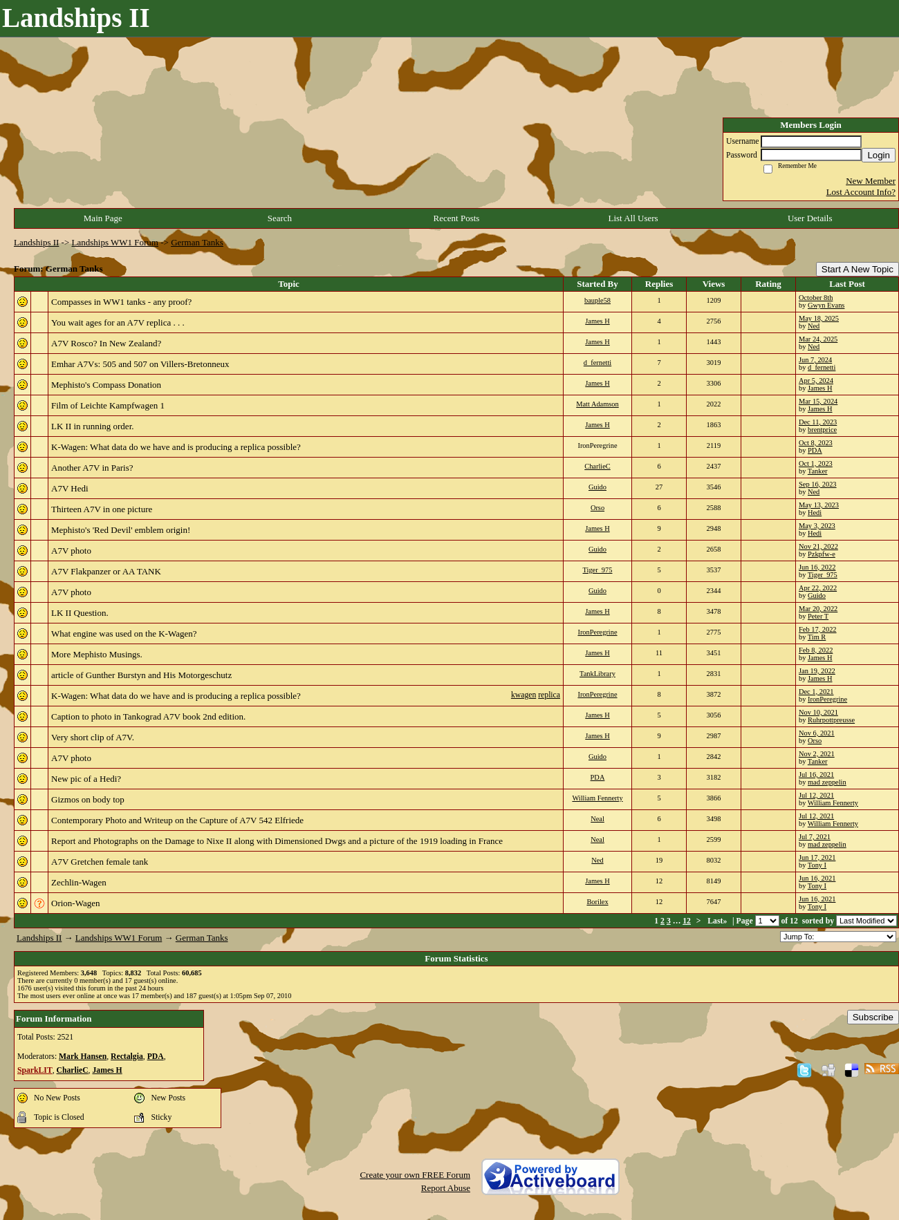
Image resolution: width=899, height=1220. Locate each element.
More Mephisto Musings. (96, 654)
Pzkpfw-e (821, 554)
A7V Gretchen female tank (99, 861)
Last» (718, 921)
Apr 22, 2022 (818, 588)
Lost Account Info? (861, 192)
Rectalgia (127, 1056)
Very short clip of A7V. (92, 737)
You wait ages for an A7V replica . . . (118, 322)
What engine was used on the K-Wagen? (124, 633)
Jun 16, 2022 (817, 567)
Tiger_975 (598, 570)
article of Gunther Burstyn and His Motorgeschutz (141, 675)
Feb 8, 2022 (816, 650)
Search (280, 218)
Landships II (36, 242)
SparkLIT (35, 1070)
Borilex (597, 901)
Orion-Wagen (75, 903)
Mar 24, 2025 (818, 339)
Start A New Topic (857, 269)
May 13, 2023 (819, 505)
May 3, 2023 (817, 525)
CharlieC (597, 466)
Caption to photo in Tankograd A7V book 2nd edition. (148, 716)
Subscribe (873, 1017)
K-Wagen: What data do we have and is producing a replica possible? (176, 447)
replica (549, 695)
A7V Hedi (70, 488)
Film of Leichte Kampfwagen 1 (108, 405)
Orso (597, 508)
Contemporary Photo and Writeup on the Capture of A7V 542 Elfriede (177, 820)
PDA (815, 450)
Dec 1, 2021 (816, 691)
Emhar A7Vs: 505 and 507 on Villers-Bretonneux (140, 364)
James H (597, 321)
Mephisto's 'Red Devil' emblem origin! (120, 530)
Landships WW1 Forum (115, 242)
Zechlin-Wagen (78, 882)
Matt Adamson (597, 404)
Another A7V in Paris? (92, 467)
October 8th (816, 297)
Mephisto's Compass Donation (106, 384)
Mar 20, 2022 (818, 608)
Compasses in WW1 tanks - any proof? (121, 302)
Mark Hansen (82, 1056)
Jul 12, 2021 (816, 795)
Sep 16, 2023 (818, 484)
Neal (597, 819)
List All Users (633, 218)
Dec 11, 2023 (818, 422)
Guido (597, 487)
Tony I (817, 865)
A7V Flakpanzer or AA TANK (106, 571)
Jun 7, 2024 (815, 360)
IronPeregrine (597, 632)
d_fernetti (597, 362)
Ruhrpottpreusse (831, 720)
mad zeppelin (827, 782)
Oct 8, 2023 (816, 443)
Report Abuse (445, 1188)
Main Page (103, 218)
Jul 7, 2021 (815, 837)
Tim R (817, 637)
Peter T (818, 616)
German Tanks (197, 242)
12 (687, 921)
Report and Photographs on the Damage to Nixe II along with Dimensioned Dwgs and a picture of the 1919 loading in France (277, 841)
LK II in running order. (92, 426)
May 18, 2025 (819, 318)
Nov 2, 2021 (817, 754)
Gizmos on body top (87, 799)
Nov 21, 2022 (818, 546)
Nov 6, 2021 (817, 733)
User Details (810, 218)
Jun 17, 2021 (817, 857)
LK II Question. (80, 613)
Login (878, 155)
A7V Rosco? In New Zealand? (106, 343)
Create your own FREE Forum (415, 1175)
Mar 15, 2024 (818, 401)
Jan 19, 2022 (817, 671)
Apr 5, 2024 (816, 380)
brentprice (822, 429)
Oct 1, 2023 (816, 463)
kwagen (523, 695)
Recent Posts (457, 218)
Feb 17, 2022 (818, 629)
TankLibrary (597, 673)
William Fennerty (597, 798)
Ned (813, 326)
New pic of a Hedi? (86, 778)
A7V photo (71, 550)
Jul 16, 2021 (816, 774)
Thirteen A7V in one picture (101, 509)
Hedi (815, 512)
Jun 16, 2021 (817, 878)
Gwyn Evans (826, 305)
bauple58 (597, 300)
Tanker (818, 471)
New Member (871, 181)
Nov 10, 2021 (818, 712)
